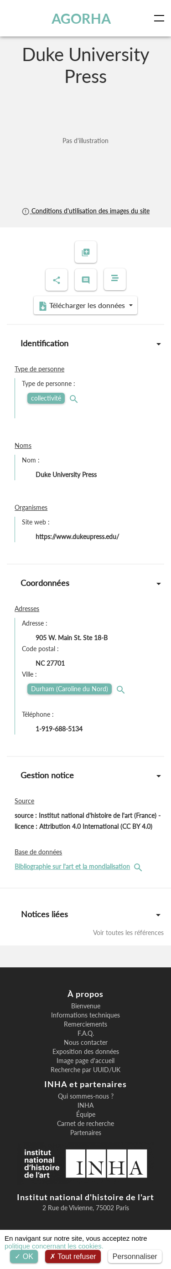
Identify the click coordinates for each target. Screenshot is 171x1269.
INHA (85, 1105)
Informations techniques (85, 1015)
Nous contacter (86, 1042)
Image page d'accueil (85, 1060)
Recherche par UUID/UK (85, 1070)
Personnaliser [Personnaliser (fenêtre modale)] (135, 1256)
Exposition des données (85, 1051)
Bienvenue (85, 1006)
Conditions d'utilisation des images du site (85, 211)
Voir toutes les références (128, 932)
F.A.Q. (86, 1033)
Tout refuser (73, 1256)
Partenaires (85, 1132)
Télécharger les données (82, 306)
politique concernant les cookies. (54, 1246)
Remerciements (85, 1024)
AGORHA (81, 18)
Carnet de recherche (85, 1123)
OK (24, 1256)
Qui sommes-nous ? (86, 1096)
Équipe (85, 1114)
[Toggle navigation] (161, 18)
